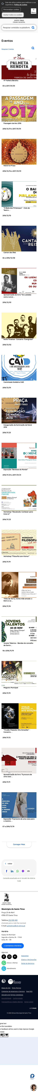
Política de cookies (20, 5)
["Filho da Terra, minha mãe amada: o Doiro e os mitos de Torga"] (19, 591)
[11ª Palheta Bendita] (19, 72)
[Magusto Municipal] (19, 679)
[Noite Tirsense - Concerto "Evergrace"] (19, 331)
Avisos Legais (28, 1002)
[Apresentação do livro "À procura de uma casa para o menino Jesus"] (19, 767)
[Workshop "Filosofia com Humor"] (19, 548)
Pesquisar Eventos (8, 49)
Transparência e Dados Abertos (12, 1002)
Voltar (10, 864)
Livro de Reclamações (14, 981)
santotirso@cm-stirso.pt (16, 926)
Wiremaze (32, 1008)
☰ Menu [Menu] (33, 10)
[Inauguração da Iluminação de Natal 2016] (19, 417)
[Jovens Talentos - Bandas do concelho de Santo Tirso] (19, 635)
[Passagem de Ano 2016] (19, 114)
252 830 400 (12, 920)
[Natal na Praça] (19, 157)
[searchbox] (19, 27)
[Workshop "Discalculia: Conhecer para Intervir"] (19, 504)
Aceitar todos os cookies (12, 15)
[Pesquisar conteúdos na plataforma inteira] (33, 27)
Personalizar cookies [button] (11, 9)
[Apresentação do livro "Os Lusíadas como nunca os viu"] (19, 287)
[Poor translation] (5, 1035)
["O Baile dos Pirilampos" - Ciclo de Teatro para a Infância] (19, 200)
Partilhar (7, 871)
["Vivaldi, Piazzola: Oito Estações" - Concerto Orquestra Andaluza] (19, 722)
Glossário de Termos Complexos (12, 995)
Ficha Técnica (16, 988)
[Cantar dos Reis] (19, 244)
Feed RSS (29, 991)
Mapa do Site (6, 988)
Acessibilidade (4, 981)
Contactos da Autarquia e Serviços (13, 991)
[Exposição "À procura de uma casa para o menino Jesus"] (19, 811)
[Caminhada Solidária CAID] (19, 373)
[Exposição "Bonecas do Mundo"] (19, 461)
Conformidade (18, 998)
